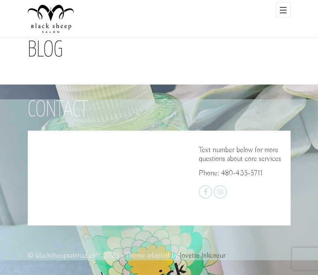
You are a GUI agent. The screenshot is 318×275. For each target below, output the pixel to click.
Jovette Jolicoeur (202, 255)
